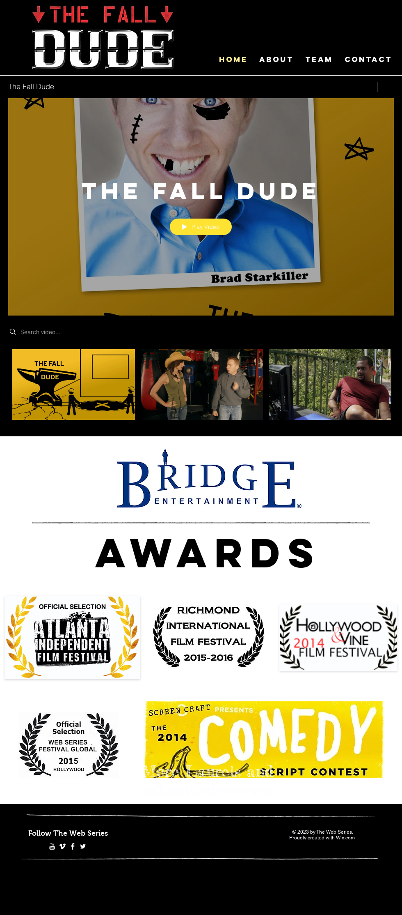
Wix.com (345, 838)
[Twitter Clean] (83, 846)
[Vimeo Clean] (62, 846)
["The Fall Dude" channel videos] (201, 387)
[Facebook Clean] (72, 846)
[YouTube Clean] (52, 846)
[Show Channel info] (386, 87)
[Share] (366, 87)
